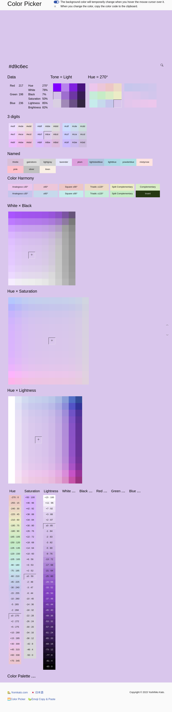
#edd (28, 126)
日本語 (37, 692)
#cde (74, 126)
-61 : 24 (49, 632)
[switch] (56, 2)
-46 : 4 (30, 649)
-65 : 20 (49, 638)
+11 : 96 (49, 503)
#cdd (82, 126)
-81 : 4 (49, 660)
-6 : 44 (30, 593)
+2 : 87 (49, 520)
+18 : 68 (30, 542)
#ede (20, 126)
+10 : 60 (30, 553)
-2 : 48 (30, 582)
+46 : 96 (30, 503)
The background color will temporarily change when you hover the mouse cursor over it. (112, 2)
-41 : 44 (49, 604)
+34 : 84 (30, 520)
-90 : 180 (14, 565)
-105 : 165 (15, 559)
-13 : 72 (49, 559)
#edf (13, 126)
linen (47, 169)
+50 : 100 (30, 497)
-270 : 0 (15, 497)
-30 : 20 (30, 627)
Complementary (148, 187)
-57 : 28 (49, 627)
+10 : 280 (15, 632)
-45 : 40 (49, 610)
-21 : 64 (49, 570)
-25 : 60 (49, 576)
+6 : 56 (30, 559)
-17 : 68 (49, 565)
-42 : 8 (30, 644)
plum (80, 162)
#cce (74, 134)
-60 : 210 (14, 576)
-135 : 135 (15, 548)
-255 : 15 (14, 503)
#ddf (39, 126)
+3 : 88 (49, 514)
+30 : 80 (30, 525)
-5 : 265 (15, 604)
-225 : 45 (14, 514)
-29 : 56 (49, 582)
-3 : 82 (49, 542)
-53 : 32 (49, 621)
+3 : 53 (30, 565)
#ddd (55, 126)
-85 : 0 (49, 666)
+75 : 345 (15, 660)
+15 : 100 (49, 497)
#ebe (20, 142)
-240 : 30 (14, 508)
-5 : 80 (49, 548)
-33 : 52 (49, 587)
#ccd (82, 134)
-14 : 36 (30, 604)
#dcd (55, 134)
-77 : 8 (49, 655)
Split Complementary (122, 187)
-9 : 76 (49, 553)
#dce (47, 134)
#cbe (74, 142)
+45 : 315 (15, 649)
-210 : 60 (14, 520)
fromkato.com (17, 692)
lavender (63, 162)
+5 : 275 (15, 627)
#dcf (39, 134)
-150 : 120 (15, 542)
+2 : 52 (30, 570)
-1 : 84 (49, 531)
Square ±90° (71, 187)
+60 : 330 (15, 655)
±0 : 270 (15, 615)
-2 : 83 (49, 537)
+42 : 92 (30, 508)
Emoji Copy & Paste (41, 699)
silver (31, 169)
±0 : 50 (30, 576)
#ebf (13, 142)
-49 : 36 (49, 615)
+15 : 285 (15, 638)
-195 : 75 (14, 525)
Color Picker (16, 699)
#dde (47, 126)
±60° (45, 187)
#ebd (28, 142)
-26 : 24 (30, 621)
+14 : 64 (30, 548)
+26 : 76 (30, 531)
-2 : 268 (15, 610)
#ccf (66, 134)
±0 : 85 (49, 525)
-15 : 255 (14, 593)
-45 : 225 (14, 582)
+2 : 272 (15, 621)
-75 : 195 (14, 570)
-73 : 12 (49, 649)
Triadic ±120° (96, 187)
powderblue (128, 162)
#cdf (66, 126)
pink (15, 169)
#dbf (39, 142)
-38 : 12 (30, 638)
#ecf (13, 134)
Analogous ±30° (20, 187)
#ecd (29, 134)
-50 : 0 (30, 655)
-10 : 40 (30, 598)
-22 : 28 (30, 615)
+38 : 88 (30, 514)
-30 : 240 (14, 587)
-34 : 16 (30, 632)
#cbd (82, 142)
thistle (15, 162)
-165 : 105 (15, 537)
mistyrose (144, 162)
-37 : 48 (49, 598)
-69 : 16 (49, 644)
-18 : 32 (30, 610)
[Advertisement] (86, 35)
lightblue (112, 162)
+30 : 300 (15, 644)
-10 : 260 (14, 598)
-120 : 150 (15, 553)
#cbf (66, 142)
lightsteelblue (96, 162)
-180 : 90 (14, 531)
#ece (20, 134)
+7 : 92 (49, 508)
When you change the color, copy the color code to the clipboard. (99, 6)
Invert (147, 193)
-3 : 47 (30, 587)
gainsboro (32, 162)
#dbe (47, 142)
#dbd (55, 142)
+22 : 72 (30, 537)
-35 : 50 (49, 593)
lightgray (48, 162)
